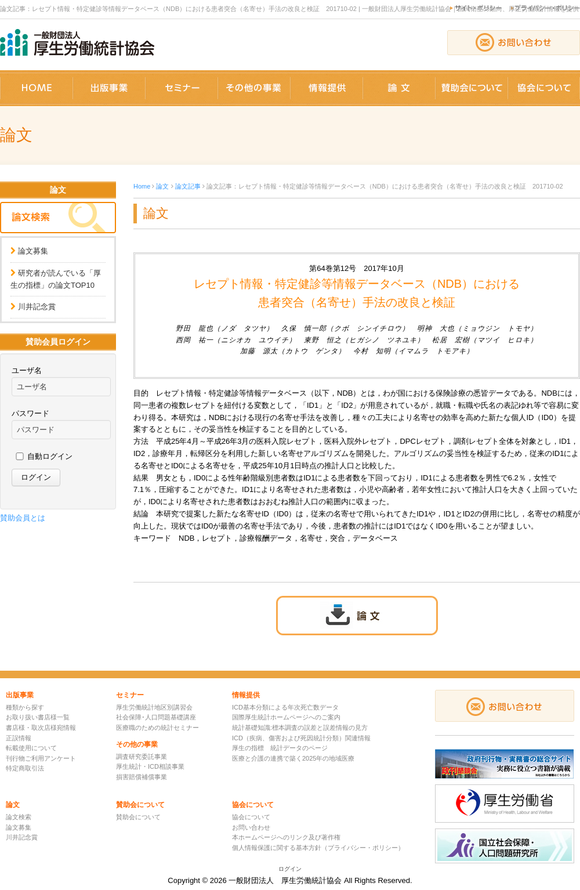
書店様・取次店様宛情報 (41, 727)
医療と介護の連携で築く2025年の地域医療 (293, 758)
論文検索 (18, 816)
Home (141, 186)
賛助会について (138, 816)
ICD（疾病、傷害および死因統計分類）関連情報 (301, 738)
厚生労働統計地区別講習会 (154, 707)
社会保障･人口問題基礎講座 (156, 717)
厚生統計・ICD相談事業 (150, 766)
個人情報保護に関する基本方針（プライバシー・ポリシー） (318, 847)
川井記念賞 (37, 306)
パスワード (30, 413)
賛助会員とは (22, 517)
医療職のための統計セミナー (157, 727)
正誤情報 (18, 738)
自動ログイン (49, 456)
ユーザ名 (27, 370)
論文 (162, 186)
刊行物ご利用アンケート (41, 758)
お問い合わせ (251, 827)
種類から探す (25, 707)
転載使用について (31, 747)
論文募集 (33, 251)
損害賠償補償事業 (141, 776)
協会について (251, 816)
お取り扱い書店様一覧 (38, 717)
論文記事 (188, 186)
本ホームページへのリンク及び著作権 (286, 837)
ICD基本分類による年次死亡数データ (285, 707)
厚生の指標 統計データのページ (280, 747)
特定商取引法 (25, 768)
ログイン (290, 869)
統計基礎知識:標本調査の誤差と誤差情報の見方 (300, 727)
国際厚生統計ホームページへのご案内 (286, 717)
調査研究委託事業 (141, 756)
